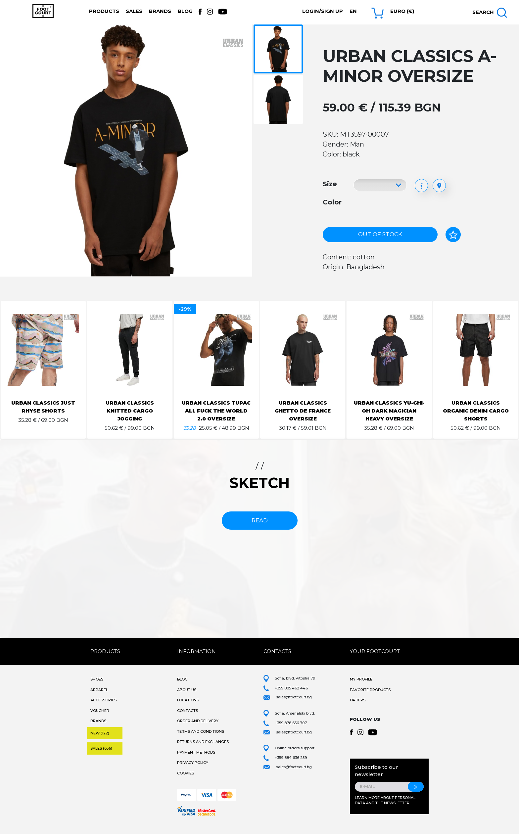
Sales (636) (101, 756)
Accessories (103, 708)
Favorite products (370, 697)
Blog (185, 11)
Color (332, 202)
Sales (134, 11)
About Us (186, 697)
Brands (160, 11)
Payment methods (196, 760)
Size (330, 184)
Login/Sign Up (322, 11)
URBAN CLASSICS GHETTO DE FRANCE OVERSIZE (303, 411)
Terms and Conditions (200, 739)
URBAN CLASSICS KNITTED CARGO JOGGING (129, 411)
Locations (188, 708)
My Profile (361, 687)
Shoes (96, 687)
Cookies (185, 781)
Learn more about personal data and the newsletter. (385, 808)
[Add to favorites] (453, 234)
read (260, 528)
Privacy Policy (192, 770)
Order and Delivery (197, 728)
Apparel (99, 697)
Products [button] (104, 11)
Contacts (187, 718)
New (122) (99, 741)
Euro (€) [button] (402, 11)
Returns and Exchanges (203, 749)
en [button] (353, 11)
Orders (357, 708)
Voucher (99, 718)
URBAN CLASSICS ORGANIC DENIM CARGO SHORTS (475, 411)
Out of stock (380, 234)
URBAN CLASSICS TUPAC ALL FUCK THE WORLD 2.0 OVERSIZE (216, 411)
